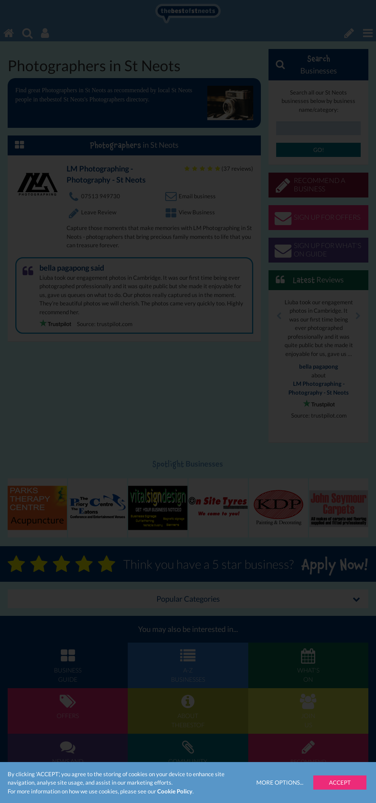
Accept (340, 782)
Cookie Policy (174, 791)
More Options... (279, 782)
